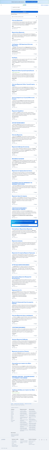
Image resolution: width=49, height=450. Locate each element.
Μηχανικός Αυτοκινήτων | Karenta (20, 351)
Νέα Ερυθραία (13, 420)
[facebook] (39, 440)
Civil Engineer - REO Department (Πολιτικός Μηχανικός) (22, 45)
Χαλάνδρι (12, 414)
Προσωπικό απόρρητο (32, 444)
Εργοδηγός (14, 57)
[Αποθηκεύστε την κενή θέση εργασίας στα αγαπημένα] (36, 20)
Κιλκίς (12, 419)
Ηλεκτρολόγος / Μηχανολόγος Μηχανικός (22, 229)
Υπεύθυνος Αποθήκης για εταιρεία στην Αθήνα (23, 390)
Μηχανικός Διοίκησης (17, 241)
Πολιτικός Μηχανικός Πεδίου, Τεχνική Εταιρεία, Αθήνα (23, 85)
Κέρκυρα (12, 416)
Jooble (6, 448)
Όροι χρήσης (30, 443)
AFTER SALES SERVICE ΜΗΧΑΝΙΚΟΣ (20, 264)
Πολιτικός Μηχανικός (17, 20)
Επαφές (13, 443)
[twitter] (44, 440)
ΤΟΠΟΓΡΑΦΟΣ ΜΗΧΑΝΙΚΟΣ (18, 327)
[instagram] (42, 440)
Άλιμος (12, 415)
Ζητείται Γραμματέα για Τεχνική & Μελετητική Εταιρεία (23, 98)
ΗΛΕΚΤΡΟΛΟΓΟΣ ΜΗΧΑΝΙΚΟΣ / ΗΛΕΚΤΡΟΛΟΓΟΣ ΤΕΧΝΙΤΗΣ (19, 208)
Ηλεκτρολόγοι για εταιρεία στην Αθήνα (21, 363)
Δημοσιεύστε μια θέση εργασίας (31, 1)
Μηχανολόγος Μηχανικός (18, 32)
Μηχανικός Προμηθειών (18, 111)
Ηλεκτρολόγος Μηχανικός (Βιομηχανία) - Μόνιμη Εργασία (22, 277)
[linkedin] (46, 440)
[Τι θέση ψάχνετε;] (24, 7)
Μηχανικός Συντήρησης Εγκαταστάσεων (22, 170)
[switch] (36, 16)
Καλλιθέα (12, 413)
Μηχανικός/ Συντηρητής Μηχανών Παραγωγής (23, 253)
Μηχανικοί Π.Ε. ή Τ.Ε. (17, 290)
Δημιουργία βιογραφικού (24, 225)
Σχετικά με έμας (14, 440)
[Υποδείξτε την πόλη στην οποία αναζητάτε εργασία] (24, 10)
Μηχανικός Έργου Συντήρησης (19, 196)
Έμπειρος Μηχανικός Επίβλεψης (20, 339)
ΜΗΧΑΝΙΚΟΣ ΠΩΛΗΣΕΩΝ (18, 158)
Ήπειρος (12, 421)
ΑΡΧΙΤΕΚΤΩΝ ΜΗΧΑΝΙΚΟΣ (18, 123)
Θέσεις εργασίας (14, 444)
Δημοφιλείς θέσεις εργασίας (15, 434)
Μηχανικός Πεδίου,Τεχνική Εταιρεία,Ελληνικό (23, 70)
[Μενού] (1, 5)
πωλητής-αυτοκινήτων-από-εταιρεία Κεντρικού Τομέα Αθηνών (24, 418)
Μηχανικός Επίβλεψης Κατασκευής (20, 146)
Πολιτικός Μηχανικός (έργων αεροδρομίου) (22, 315)
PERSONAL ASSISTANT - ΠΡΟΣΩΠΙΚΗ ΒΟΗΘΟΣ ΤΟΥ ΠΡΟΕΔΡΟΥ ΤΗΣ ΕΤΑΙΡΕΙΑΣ (23, 377)
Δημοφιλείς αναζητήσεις (15, 407)
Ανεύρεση (24, 11)
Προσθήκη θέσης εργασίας (24, 440)
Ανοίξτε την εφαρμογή (44, 5)
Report (35, 28)
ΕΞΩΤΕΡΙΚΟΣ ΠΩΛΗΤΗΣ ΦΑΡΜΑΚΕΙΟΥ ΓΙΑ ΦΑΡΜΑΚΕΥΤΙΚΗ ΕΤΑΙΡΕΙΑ (22, 183)
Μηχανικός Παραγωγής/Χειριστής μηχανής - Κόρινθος (23, 303)
